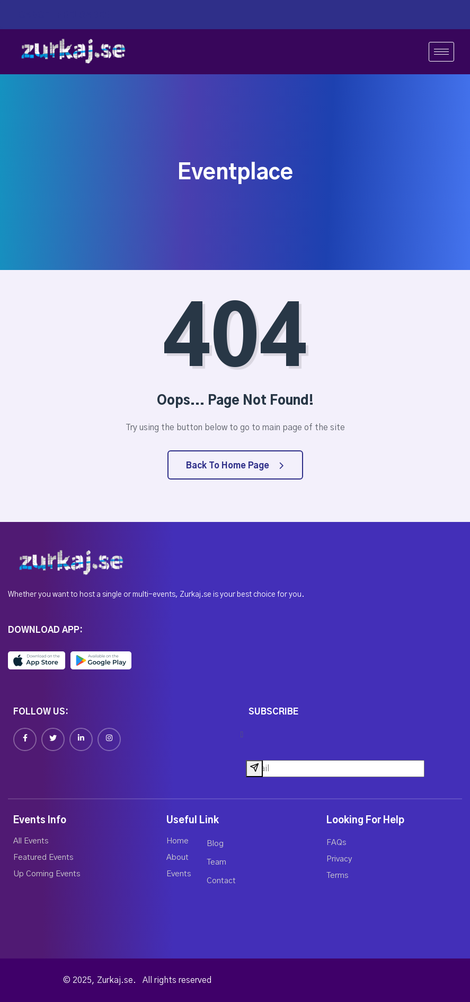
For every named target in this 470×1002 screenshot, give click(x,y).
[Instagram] (109, 739)
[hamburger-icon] (441, 52)
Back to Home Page (234, 465)
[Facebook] (25, 739)
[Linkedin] (81, 739)
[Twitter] (53, 739)
